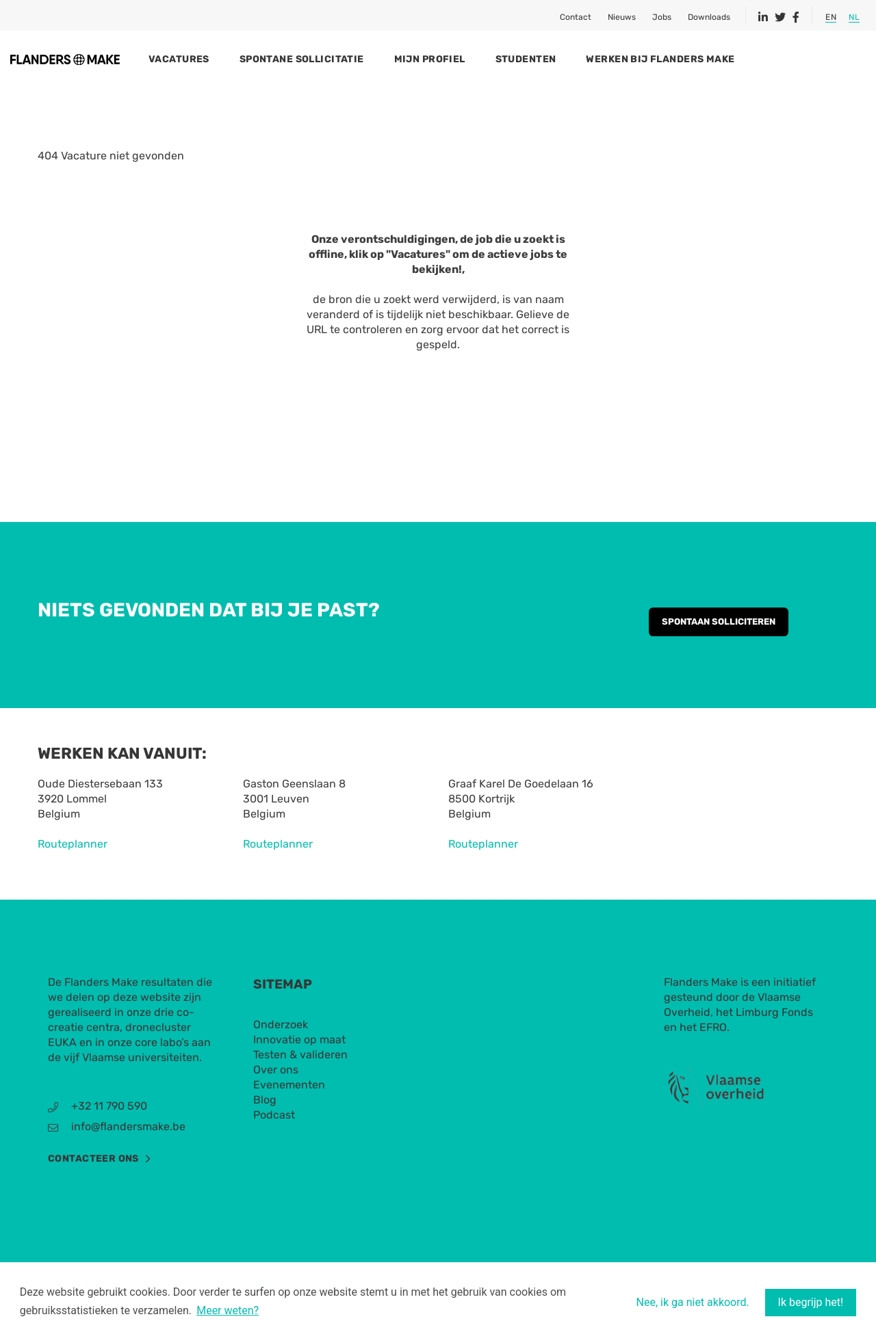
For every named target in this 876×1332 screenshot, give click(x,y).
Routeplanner (72, 871)
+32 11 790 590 (109, 1133)
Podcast (274, 1142)
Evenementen (289, 1112)
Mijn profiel (498, 59)
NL (854, 17)
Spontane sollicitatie (370, 59)
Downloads (709, 17)
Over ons (275, 1097)
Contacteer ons (93, 1186)
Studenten (594, 59)
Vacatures (247, 59)
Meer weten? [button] (227, 1311)
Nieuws (622, 17)
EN (830, 17)
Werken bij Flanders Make (728, 59)
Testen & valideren (300, 1081)
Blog (264, 1127)
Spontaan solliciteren (718, 649)
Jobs (661, 17)
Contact (575, 17)
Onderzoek (280, 1051)
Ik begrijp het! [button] (811, 1302)
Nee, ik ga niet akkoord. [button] (692, 1302)
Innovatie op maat (299, 1066)
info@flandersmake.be (128, 1153)
